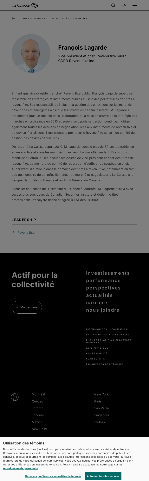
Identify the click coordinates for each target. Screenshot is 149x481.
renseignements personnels (20, 469)
